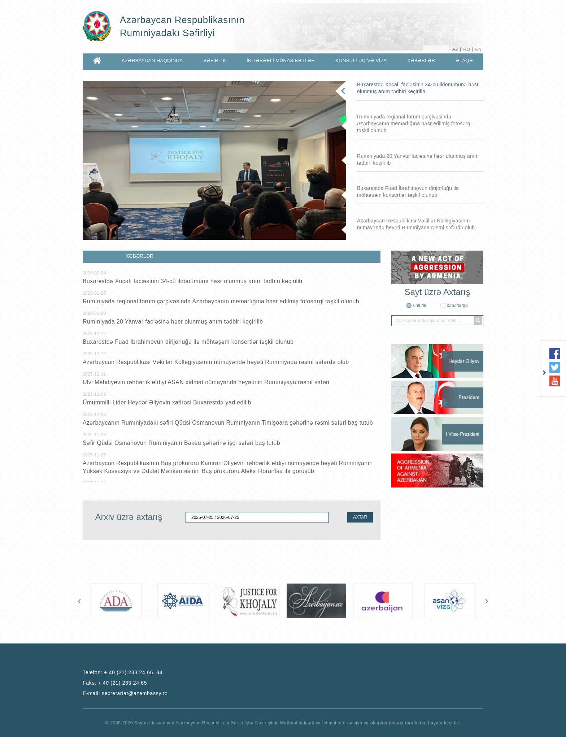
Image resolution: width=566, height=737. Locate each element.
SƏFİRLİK (215, 60)
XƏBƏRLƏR (421, 60)
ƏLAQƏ (464, 60)
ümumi (419, 305)
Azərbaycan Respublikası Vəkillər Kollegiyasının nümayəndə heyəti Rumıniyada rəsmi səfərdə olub (416, 224)
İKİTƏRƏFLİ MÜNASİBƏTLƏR (281, 60)
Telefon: (122, 672)
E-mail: (125, 693)
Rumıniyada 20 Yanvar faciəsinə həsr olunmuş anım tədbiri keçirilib (418, 159)
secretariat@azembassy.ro (134, 693)
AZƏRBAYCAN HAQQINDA (152, 60)
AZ (455, 49)
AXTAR (360, 517)
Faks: (115, 683)
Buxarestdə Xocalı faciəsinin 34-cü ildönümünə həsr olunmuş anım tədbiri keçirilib (418, 88)
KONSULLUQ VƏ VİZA (361, 60)
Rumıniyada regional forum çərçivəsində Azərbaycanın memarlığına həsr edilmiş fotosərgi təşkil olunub (414, 123)
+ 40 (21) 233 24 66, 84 (133, 672)
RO (466, 49)
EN (478, 49)
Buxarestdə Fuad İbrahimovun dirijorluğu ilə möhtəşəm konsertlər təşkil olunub (408, 191)
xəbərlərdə (457, 305)
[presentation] (79, 600)
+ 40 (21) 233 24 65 (122, 683)
